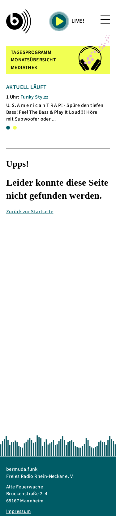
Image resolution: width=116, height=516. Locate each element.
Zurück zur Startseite (29, 211)
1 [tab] (8, 128)
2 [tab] (15, 128)
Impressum (18, 511)
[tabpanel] (55, 103)
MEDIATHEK (24, 67)
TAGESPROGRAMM (31, 52)
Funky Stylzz (34, 97)
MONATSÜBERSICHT (33, 59)
